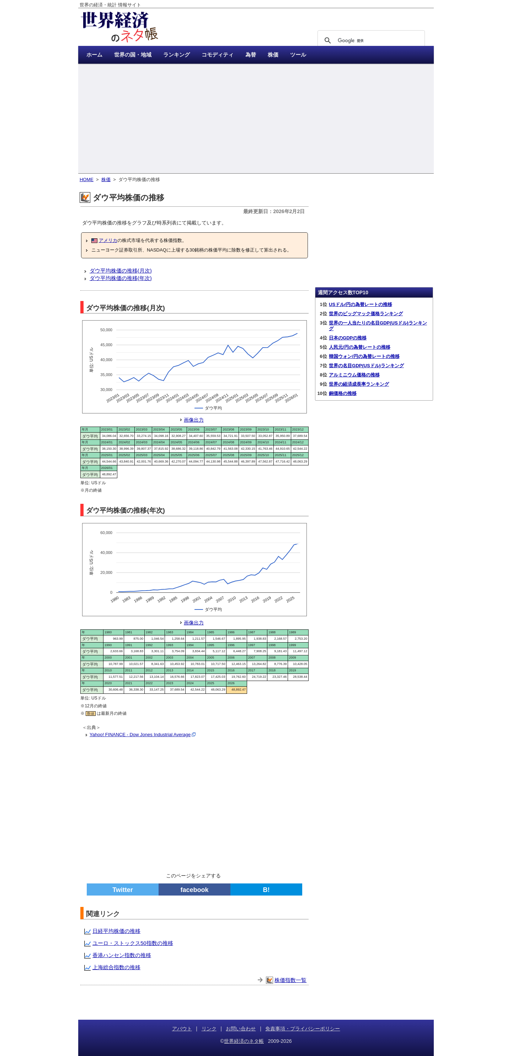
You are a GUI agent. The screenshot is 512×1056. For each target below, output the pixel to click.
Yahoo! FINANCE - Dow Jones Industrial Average (140, 734)
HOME (87, 179)
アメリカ (108, 240)
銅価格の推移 (343, 393)
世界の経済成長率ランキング (359, 384)
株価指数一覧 (290, 980)
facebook (194, 889)
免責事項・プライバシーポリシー (302, 1028)
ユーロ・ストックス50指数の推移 (132, 943)
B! (266, 889)
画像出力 (194, 420)
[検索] (370, 40)
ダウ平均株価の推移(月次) (121, 271)
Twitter (122, 889)
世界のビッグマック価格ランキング (366, 313)
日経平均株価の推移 (116, 931)
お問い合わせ (241, 1028)
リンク (209, 1028)
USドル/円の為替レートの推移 (360, 304)
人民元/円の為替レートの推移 (359, 347)
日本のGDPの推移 (348, 337)
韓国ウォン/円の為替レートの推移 (364, 356)
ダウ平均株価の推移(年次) (121, 278)
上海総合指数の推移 (116, 967)
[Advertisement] (256, 119)
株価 (106, 179)
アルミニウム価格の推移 (354, 374)
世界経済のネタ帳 (244, 1041)
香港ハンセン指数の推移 (121, 955)
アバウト (182, 1028)
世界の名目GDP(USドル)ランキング (366, 365)
